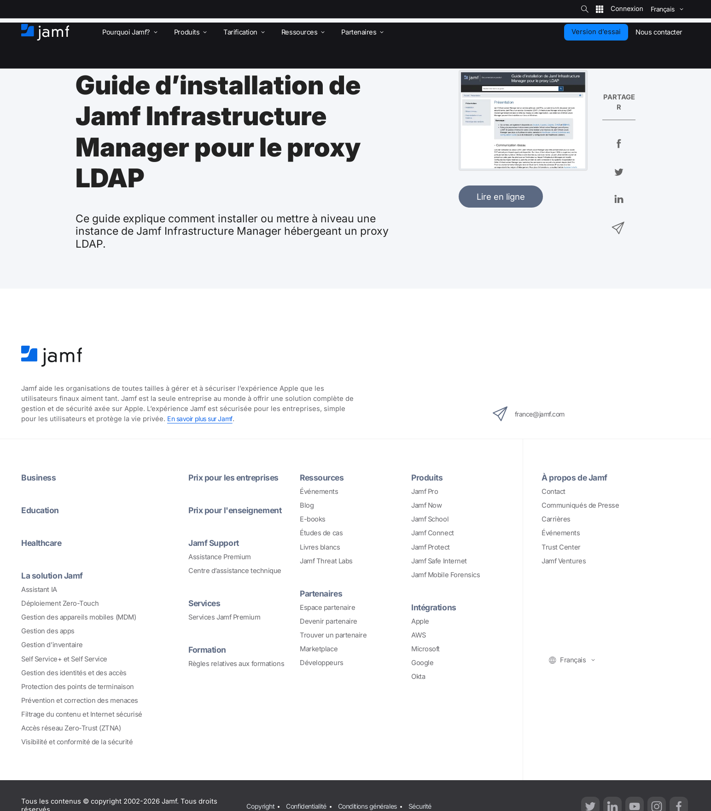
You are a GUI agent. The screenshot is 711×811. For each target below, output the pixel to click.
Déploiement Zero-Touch (60, 602)
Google (422, 662)
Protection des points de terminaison (77, 685)
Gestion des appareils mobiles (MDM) (78, 616)
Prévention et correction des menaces (79, 699)
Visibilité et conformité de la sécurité (77, 740)
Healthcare (43, 542)
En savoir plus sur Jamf (202, 419)
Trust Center (561, 547)
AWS (418, 634)
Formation (208, 648)
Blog (307, 505)
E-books (313, 519)
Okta (418, 676)
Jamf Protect (430, 547)
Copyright (261, 804)
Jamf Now (426, 505)
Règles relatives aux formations (236, 662)
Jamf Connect (432, 533)
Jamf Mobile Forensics (445, 574)
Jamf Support (215, 542)
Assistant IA (39, 588)
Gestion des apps (48, 630)
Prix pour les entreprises (235, 477)
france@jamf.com (531, 413)
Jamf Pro (424, 491)
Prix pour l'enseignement (237, 509)
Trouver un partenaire (333, 634)
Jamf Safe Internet (439, 560)
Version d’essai (596, 32)
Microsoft (425, 648)
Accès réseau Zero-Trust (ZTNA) (71, 726)
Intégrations (435, 607)
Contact (553, 491)
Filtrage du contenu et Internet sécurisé (81, 712)
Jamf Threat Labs (326, 560)
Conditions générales (377, 804)
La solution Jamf (53, 574)
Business (38, 477)
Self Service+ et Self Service (64, 657)
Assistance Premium (219, 555)
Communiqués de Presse (580, 505)
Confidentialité (310, 804)
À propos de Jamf (576, 477)
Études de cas (321, 533)
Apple (420, 620)
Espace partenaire (327, 606)
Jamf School (430, 519)
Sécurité (434, 804)
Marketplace (319, 648)
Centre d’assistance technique (234, 570)
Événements (319, 491)
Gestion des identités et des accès (74, 671)
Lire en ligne (501, 196)
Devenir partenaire (328, 620)
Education (41, 509)
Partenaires (322, 593)
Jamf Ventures (564, 560)
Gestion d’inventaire (52, 643)
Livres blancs (320, 547)
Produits (427, 477)
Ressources (323, 477)
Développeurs (322, 662)
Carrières (556, 519)
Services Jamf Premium (224, 616)
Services (205, 602)
